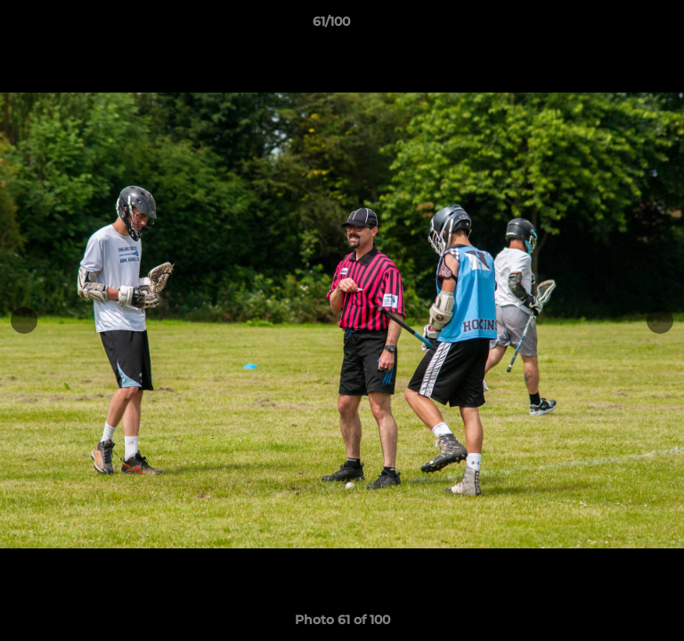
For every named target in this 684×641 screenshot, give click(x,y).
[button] (620, 26)
